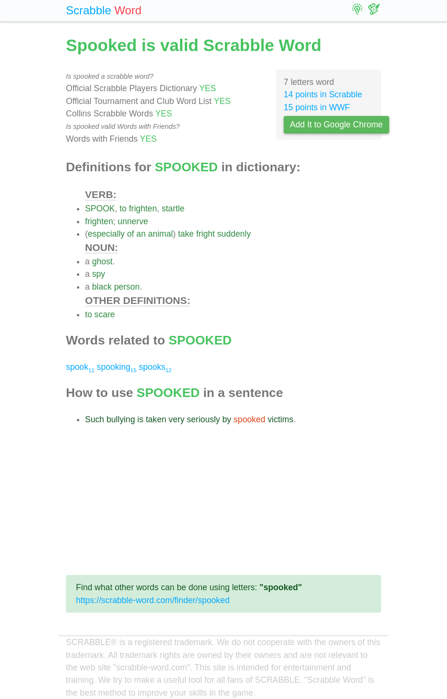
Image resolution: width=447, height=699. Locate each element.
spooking (117, 367)
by (227, 419)
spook (80, 367)
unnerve (132, 221)
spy (98, 274)
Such (94, 419)
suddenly (234, 234)
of (130, 234)
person (127, 287)
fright (205, 234)
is (141, 419)
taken (156, 419)
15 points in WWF (317, 107)
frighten (143, 208)
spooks (155, 367)
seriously (203, 419)
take (186, 234)
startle (172, 208)
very (176, 419)
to (123, 208)
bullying (120, 419)
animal (160, 234)
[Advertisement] (223, 500)
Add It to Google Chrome (336, 124)
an (141, 234)
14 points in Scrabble (323, 94)
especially (106, 234)
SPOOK (100, 208)
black (102, 287)
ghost (102, 261)
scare (105, 314)
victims (280, 419)
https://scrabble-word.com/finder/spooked (153, 600)
